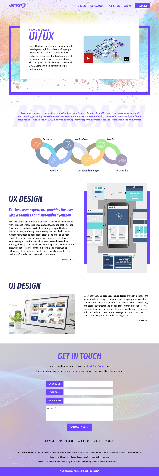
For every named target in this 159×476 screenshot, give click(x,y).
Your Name (55, 384)
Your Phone (55, 401)
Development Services (59, 458)
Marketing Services (46, 463)
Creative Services (27, 453)
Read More (67, 259)
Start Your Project (96, 366)
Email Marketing (114, 463)
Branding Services (98, 453)
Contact (143, 5)
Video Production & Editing (77, 453)
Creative (82, 5)
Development (97, 5)
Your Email (55, 393)
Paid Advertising (63, 463)
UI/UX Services (58, 453)
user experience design (114, 295)
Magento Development (100, 458)
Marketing (114, 5)
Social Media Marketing (82, 463)
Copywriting (113, 453)
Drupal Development (79, 458)
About (127, 5)
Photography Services (130, 453)
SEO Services (99, 463)
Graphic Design (43, 453)
